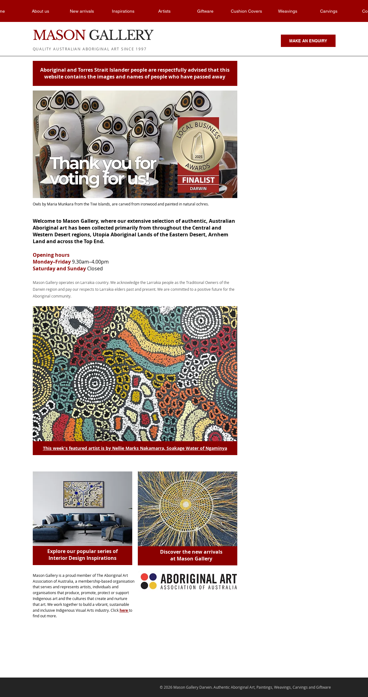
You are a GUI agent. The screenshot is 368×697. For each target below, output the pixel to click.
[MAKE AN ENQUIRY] (308, 41)
